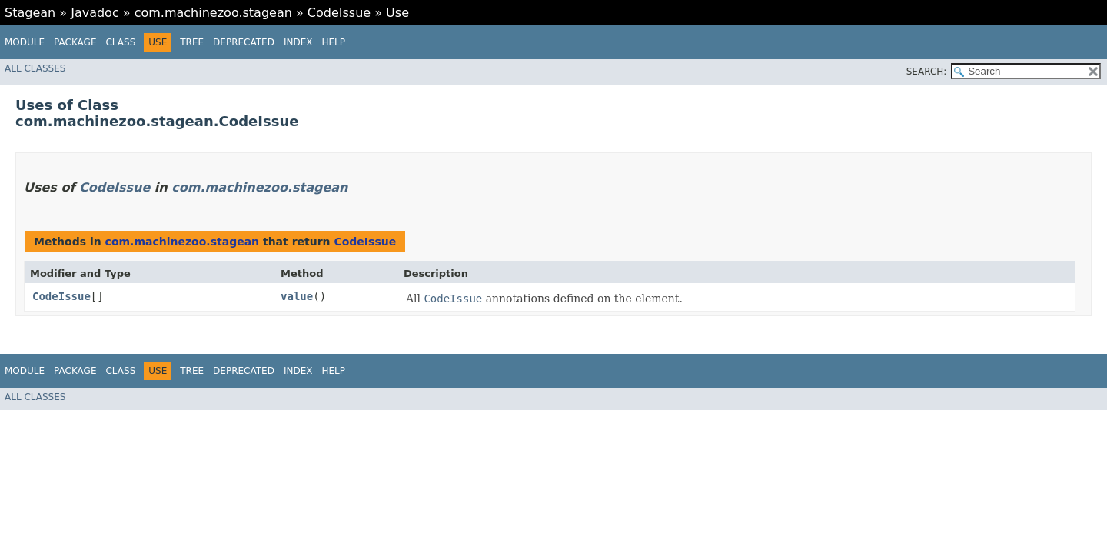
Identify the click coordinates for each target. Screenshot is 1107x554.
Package (75, 42)
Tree (192, 42)
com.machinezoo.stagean (213, 12)
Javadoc (95, 12)
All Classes (35, 68)
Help (333, 42)
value (297, 296)
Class (120, 42)
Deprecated (243, 42)
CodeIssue (339, 12)
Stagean (30, 12)
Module (25, 42)
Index (298, 42)
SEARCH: (926, 71)
